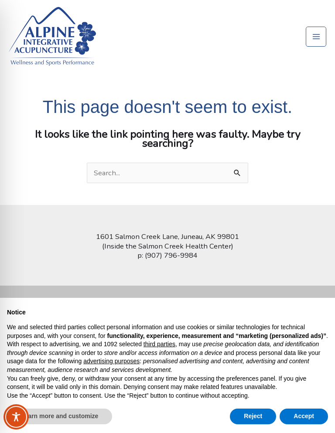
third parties (159, 344)
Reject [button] (253, 416)
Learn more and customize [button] (59, 416)
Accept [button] (304, 416)
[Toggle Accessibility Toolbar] (16, 417)
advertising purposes (111, 361)
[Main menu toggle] (316, 37)
